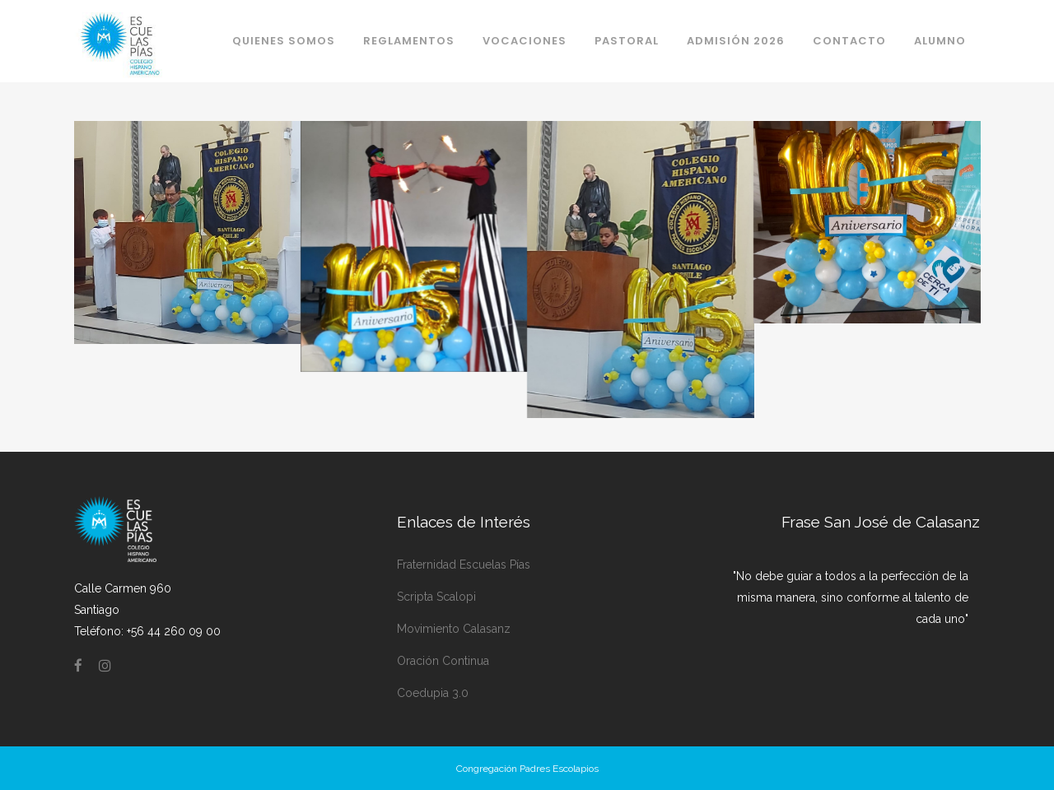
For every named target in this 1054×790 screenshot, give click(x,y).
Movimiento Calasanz (454, 628)
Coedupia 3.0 (433, 692)
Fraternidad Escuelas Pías (463, 564)
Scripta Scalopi (436, 596)
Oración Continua (443, 660)
